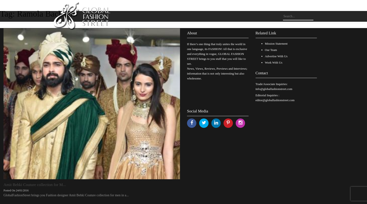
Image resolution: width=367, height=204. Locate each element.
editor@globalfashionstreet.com (275, 100)
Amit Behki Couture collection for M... (35, 185)
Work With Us (274, 62)
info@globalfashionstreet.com (274, 89)
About (192, 33)
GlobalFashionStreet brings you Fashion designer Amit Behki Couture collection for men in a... (66, 195)
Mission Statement (276, 43)
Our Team (271, 50)
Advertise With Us (276, 56)
